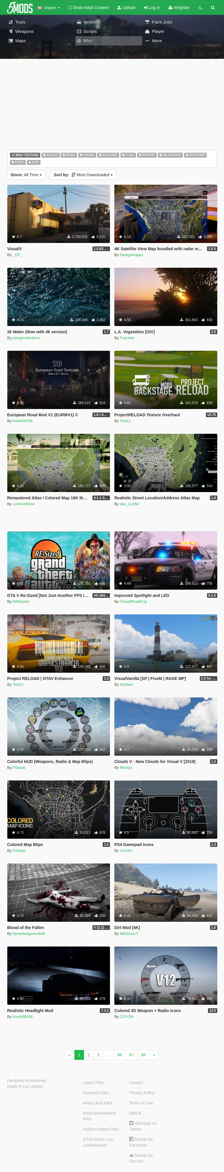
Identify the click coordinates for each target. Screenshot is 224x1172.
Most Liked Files (98, 1103)
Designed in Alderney (26, 1080)
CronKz (126, 850)
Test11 (125, 421)
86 (120, 1055)
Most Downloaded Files (99, 1116)
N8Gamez (21, 601)
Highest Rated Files (101, 1129)
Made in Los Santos (25, 1086)
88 (143, 1055)
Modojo (126, 767)
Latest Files (93, 1082)
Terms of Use (141, 1103)
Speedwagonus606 (29, 933)
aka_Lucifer (129, 504)
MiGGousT (129, 933)
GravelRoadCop (133, 601)
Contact (136, 1082)
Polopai (19, 767)
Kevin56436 (23, 421)
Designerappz (131, 255)
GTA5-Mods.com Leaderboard (98, 1142)
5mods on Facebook (141, 1142)
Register (179, 7)
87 (131, 1055)
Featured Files (96, 1092)
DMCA (135, 1113)
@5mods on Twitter (143, 1126)
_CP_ (17, 255)
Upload (126, 7)
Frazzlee (127, 338)
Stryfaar (126, 684)
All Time (26, 174)
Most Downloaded (83, 174)
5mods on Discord (141, 1158)
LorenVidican (24, 504)
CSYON (126, 1016)
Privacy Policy (142, 1092)
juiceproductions (26, 338)
